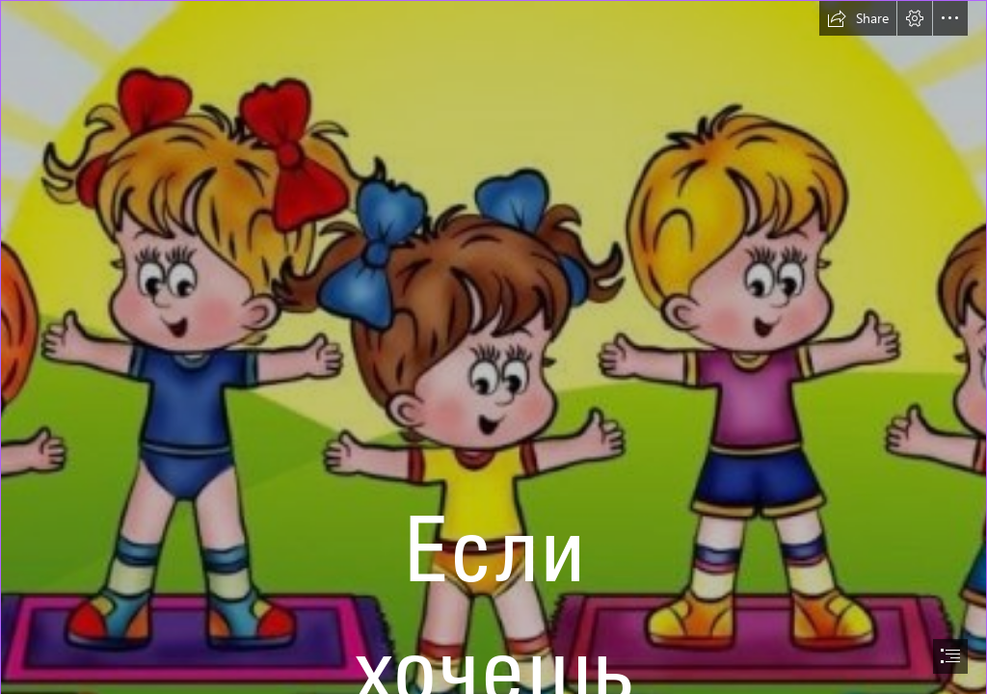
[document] (493, 347)
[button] (857, 18)
